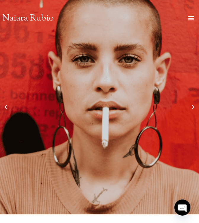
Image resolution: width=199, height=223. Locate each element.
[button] (191, 18)
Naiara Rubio (28, 18)
